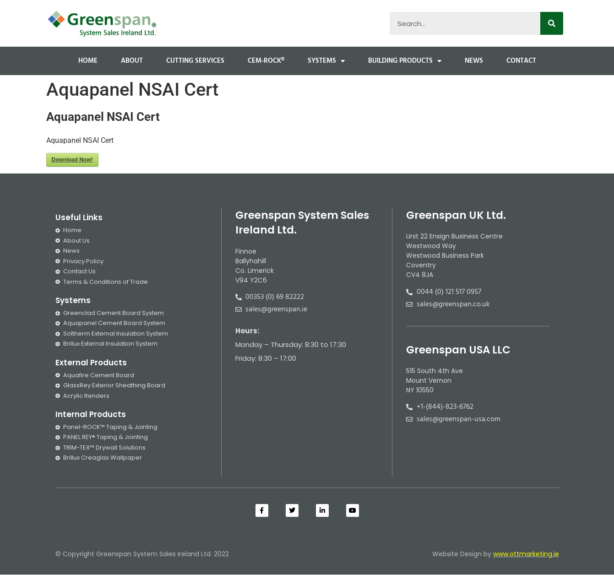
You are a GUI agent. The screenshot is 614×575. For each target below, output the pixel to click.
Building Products (404, 61)
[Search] (551, 23)
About (132, 60)
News (474, 60)
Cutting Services (195, 60)
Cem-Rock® (266, 60)
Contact (521, 60)
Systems (326, 61)
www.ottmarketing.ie (526, 554)
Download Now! (72, 160)
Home (88, 60)
